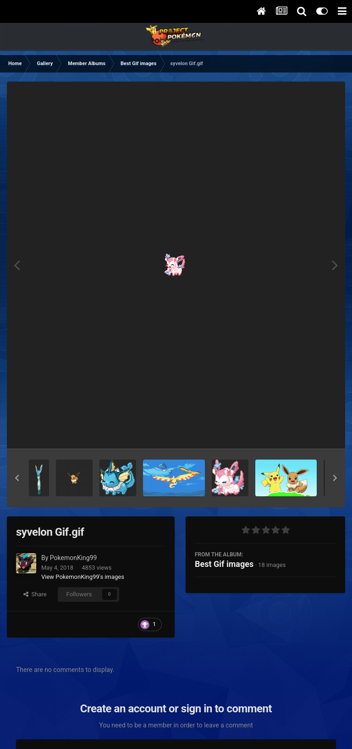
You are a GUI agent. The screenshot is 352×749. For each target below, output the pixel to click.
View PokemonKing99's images (82, 576)
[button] (17, 478)
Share (35, 594)
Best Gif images (224, 564)
